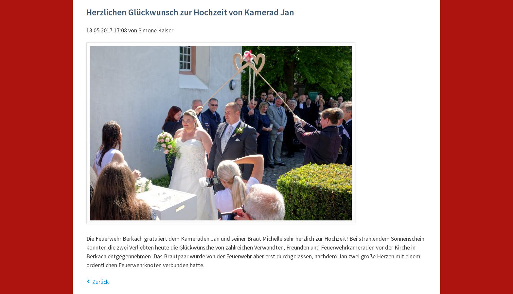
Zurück (100, 281)
